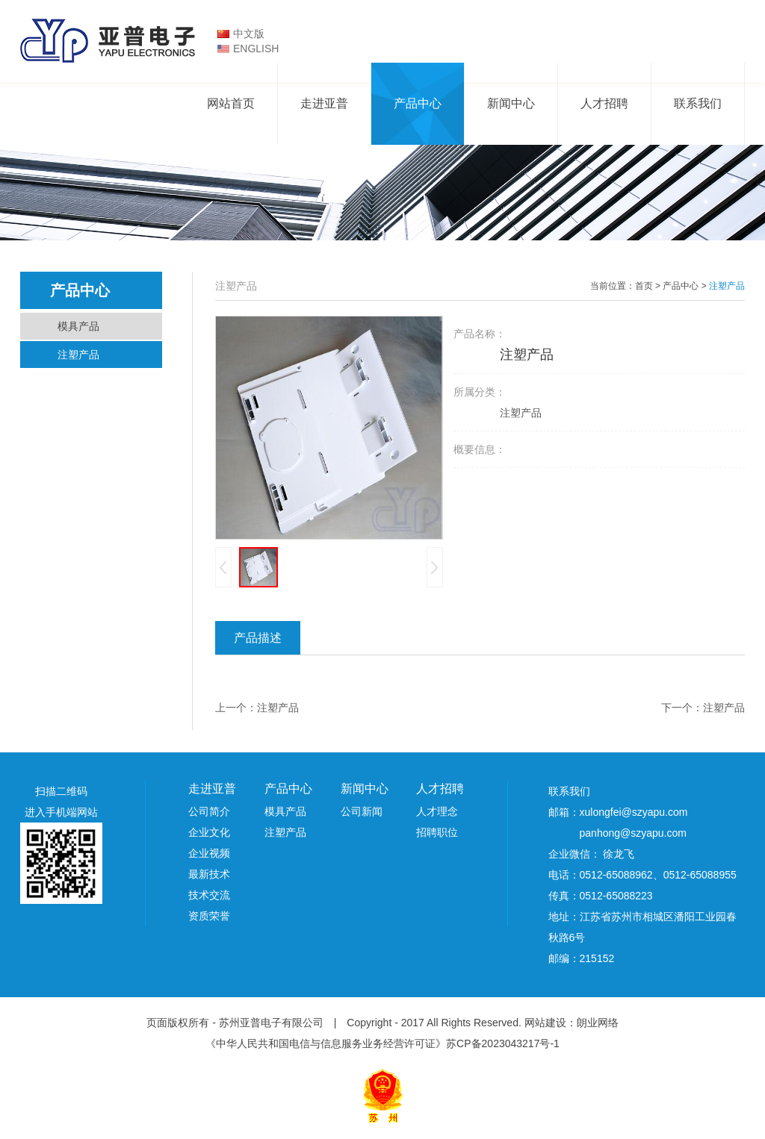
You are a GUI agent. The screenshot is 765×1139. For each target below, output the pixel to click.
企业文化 (209, 832)
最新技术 (209, 874)
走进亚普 (324, 103)
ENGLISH (256, 48)
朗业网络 (598, 1023)
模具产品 (78, 326)
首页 (644, 286)
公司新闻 (361, 811)
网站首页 (231, 103)
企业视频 (209, 853)
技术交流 (209, 895)
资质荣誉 (209, 916)
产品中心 (418, 103)
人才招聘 (604, 103)
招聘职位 (437, 832)
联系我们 (698, 103)
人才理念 (437, 811)
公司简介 (209, 811)
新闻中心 (511, 103)
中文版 (248, 34)
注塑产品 (78, 355)
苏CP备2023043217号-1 (503, 1043)
